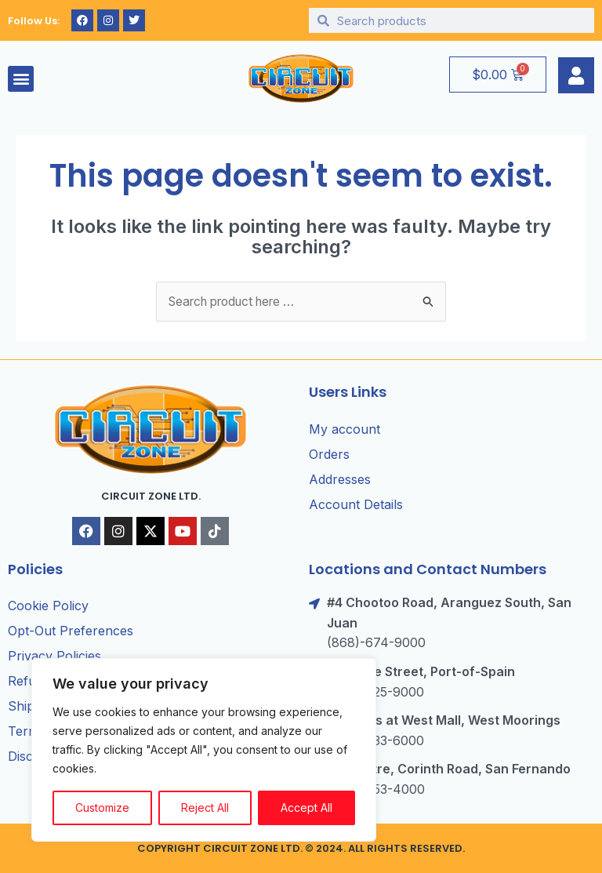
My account (344, 429)
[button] (21, 79)
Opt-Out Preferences (70, 631)
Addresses (340, 479)
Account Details (356, 504)
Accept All (306, 807)
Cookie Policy (48, 606)
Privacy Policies (54, 656)
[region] (203, 750)
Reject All (205, 807)
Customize (102, 807)
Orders (329, 454)
